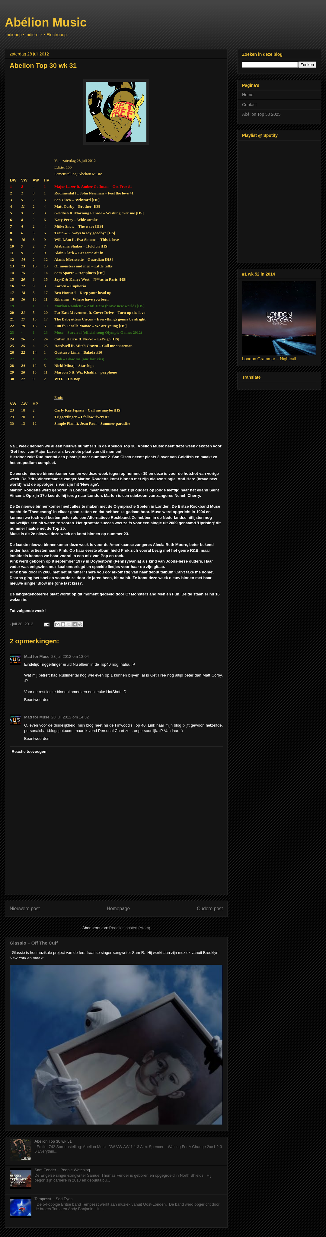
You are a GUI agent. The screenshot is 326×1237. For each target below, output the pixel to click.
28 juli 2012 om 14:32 (70, 717)
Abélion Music (46, 22)
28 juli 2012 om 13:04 (70, 656)
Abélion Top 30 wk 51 (53, 1141)
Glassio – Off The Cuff (34, 942)
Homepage (118, 908)
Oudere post (210, 908)
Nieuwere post (25, 908)
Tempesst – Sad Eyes (53, 1199)
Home (247, 94)
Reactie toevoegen (29, 751)
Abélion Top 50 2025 (261, 114)
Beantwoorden (37, 699)
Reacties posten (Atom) (129, 928)
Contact (249, 104)
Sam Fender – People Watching (62, 1170)
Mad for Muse (37, 656)
